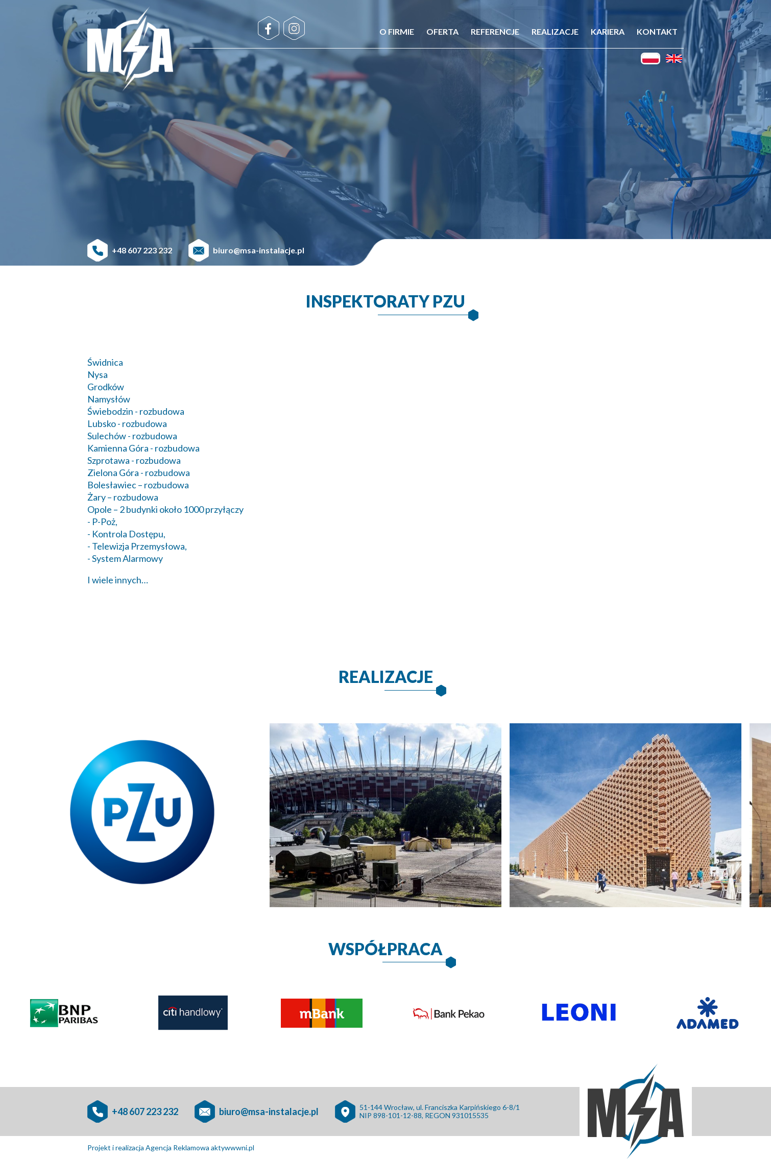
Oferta (442, 31)
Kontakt (657, 31)
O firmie (396, 31)
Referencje (495, 31)
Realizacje (555, 31)
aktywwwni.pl (232, 1147)
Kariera (607, 31)
